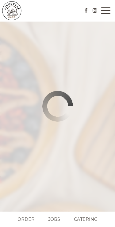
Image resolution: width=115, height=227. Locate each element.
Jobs (54, 219)
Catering (86, 219)
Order (26, 219)
